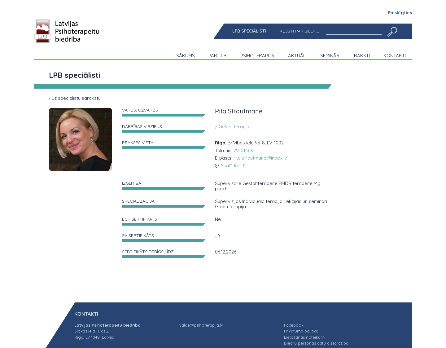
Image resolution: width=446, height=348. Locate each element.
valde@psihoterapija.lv (201, 325)
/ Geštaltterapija (233, 127)
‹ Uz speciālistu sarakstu (75, 98)
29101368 (243, 150)
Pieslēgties (400, 12)
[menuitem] (249, 31)
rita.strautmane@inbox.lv (260, 158)
